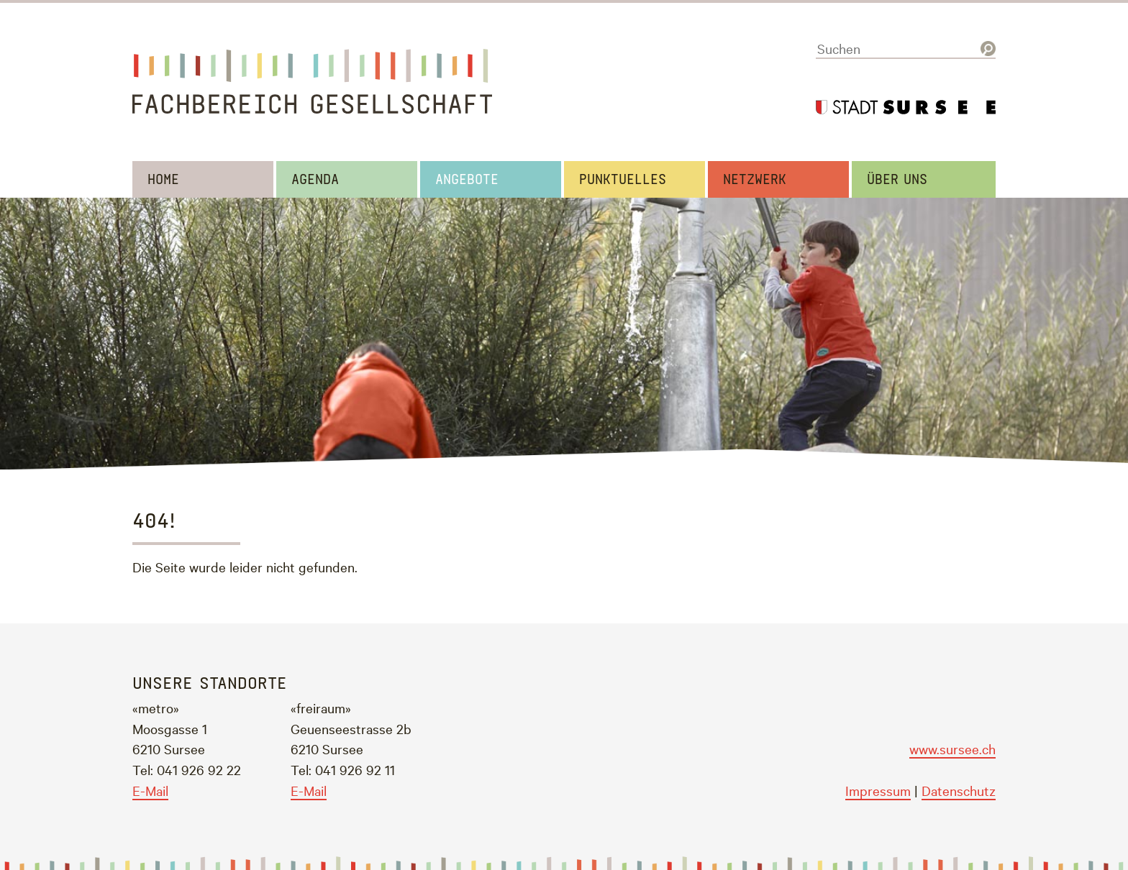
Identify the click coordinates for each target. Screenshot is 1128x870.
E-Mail (150, 790)
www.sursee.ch (952, 748)
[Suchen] (906, 49)
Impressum (878, 790)
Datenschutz (959, 790)
